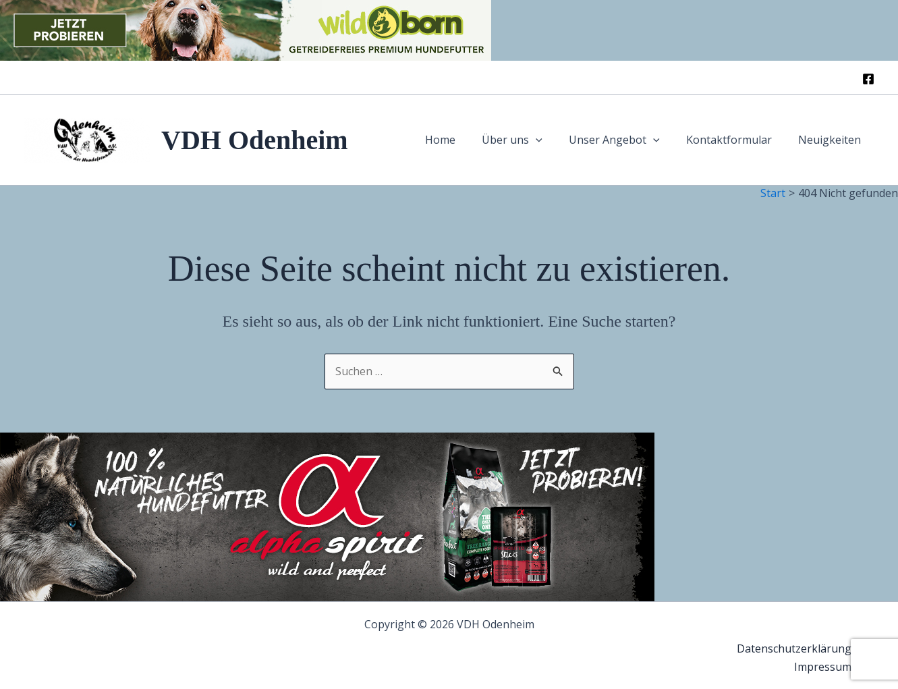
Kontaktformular (736, 139)
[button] (553, 140)
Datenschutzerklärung (796, 648)
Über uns (529, 140)
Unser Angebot (626, 140)
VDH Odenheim (254, 140)
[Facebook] (868, 79)
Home (462, 139)
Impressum (825, 666)
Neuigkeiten (832, 139)
